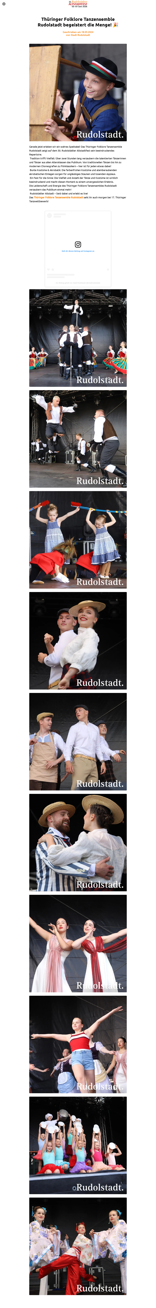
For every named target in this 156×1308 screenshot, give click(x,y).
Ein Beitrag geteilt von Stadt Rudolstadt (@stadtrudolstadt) (78, 283)
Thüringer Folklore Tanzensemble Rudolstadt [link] (58, 197)
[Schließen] (3, 3)
